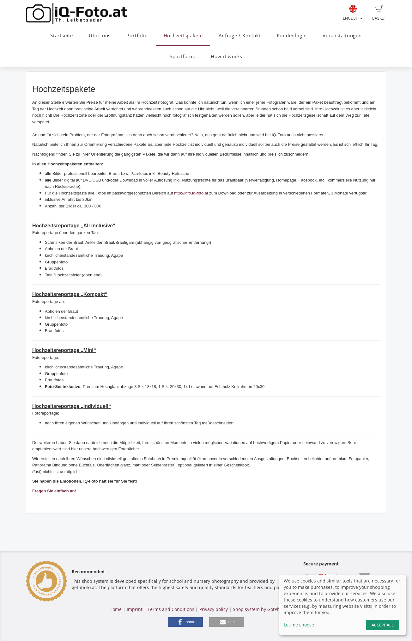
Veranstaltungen (342, 35)
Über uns (100, 35)
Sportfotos (182, 56)
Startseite (61, 35)
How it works (226, 56)
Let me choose (299, 625)
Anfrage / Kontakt (240, 35)
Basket (379, 13)
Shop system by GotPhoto (260, 609)
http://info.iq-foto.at (191, 193)
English (353, 13)
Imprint (134, 609)
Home (115, 609)
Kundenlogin (292, 35)
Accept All (383, 625)
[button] (185, 622)
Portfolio (137, 35)
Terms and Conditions (171, 609)
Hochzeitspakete (183, 35)
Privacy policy (213, 609)
